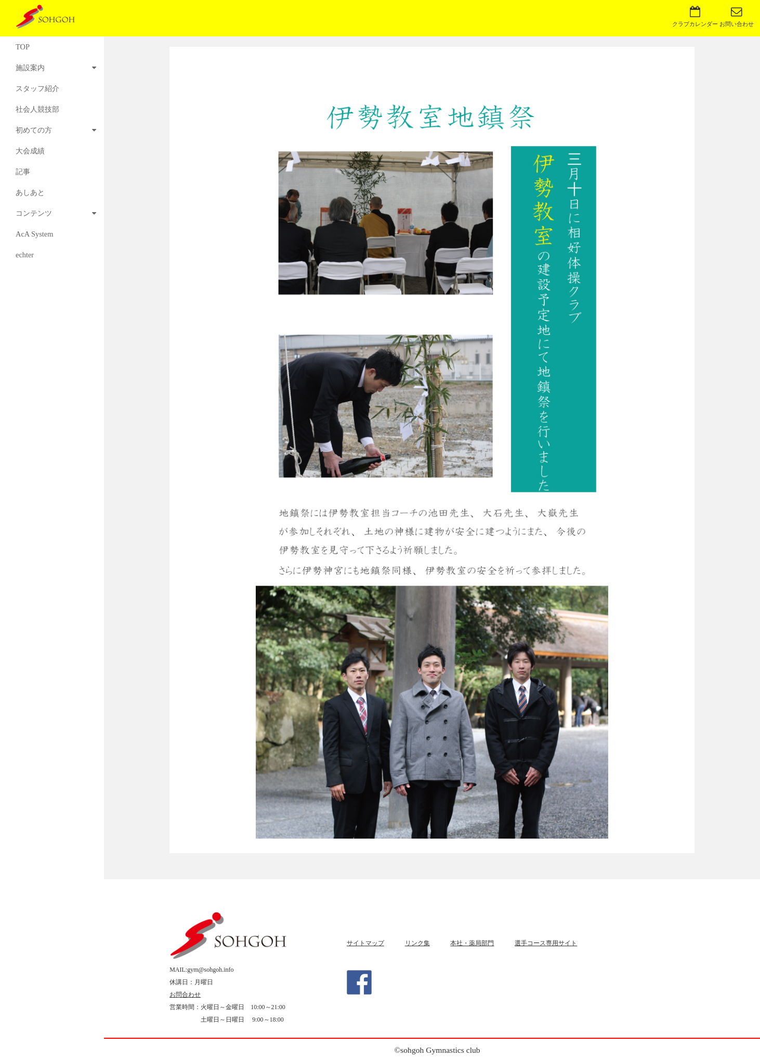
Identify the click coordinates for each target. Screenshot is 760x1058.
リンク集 (417, 943)
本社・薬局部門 (472, 943)
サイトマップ (365, 943)
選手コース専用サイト (546, 943)
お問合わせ (185, 994)
